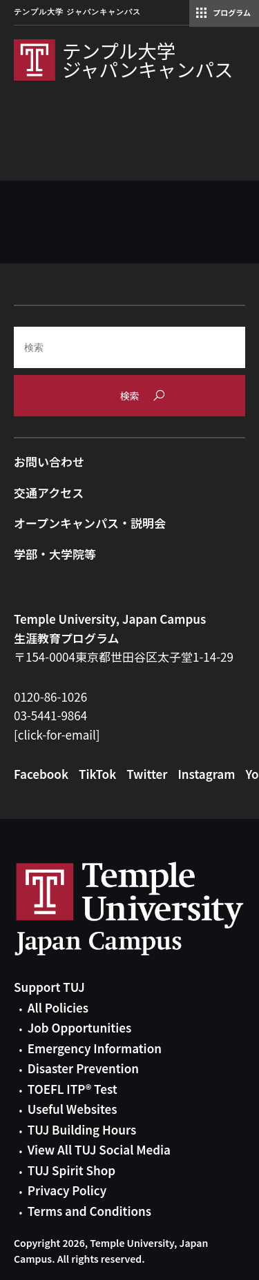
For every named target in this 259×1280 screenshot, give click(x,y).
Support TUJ (49, 986)
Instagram (206, 773)
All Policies (58, 1007)
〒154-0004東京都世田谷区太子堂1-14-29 (123, 656)
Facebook (41, 773)
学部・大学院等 (55, 553)
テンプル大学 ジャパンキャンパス (77, 12)
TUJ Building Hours (82, 1129)
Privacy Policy (67, 1190)
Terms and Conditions (89, 1210)
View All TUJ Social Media (99, 1149)
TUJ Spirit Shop (71, 1170)
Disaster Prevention (83, 1068)
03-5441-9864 (50, 715)
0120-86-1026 (50, 696)
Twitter (146, 773)
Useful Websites (72, 1108)
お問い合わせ (49, 461)
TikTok (97, 773)
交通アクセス (49, 492)
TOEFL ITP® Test (72, 1088)
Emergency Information (95, 1048)
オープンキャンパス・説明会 (90, 522)
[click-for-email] (57, 734)
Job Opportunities (79, 1027)
